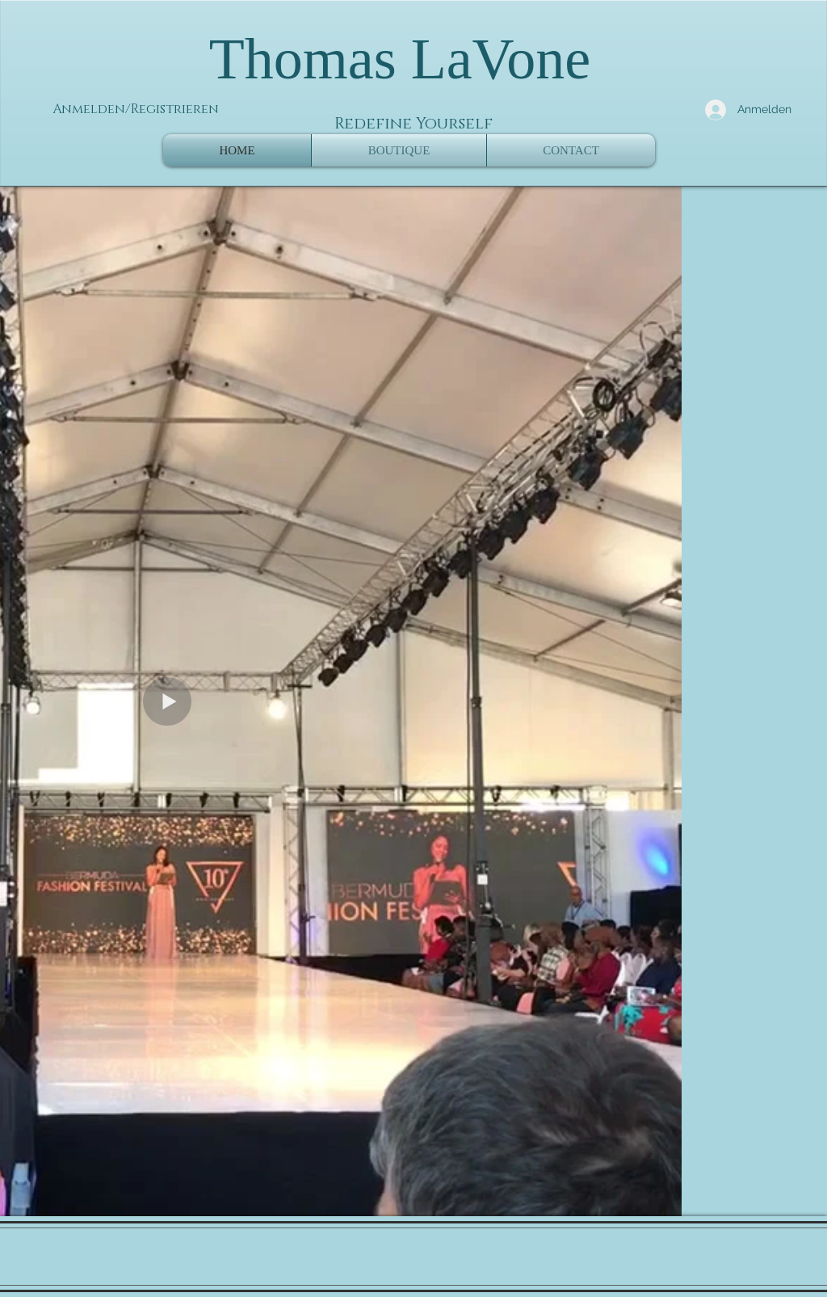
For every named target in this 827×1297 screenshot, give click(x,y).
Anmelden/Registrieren (135, 109)
